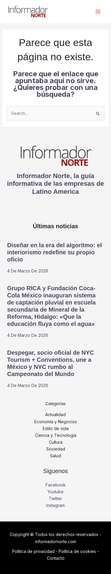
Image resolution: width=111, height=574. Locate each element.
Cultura (55, 442)
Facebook (56, 484)
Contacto (56, 558)
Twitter (55, 498)
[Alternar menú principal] (98, 12)
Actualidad (55, 414)
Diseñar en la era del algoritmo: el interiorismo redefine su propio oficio (54, 252)
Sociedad (55, 448)
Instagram (55, 505)
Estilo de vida (56, 428)
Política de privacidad (33, 551)
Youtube (55, 491)
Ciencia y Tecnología (55, 435)
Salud (55, 455)
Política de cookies (77, 551)
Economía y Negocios (55, 421)
